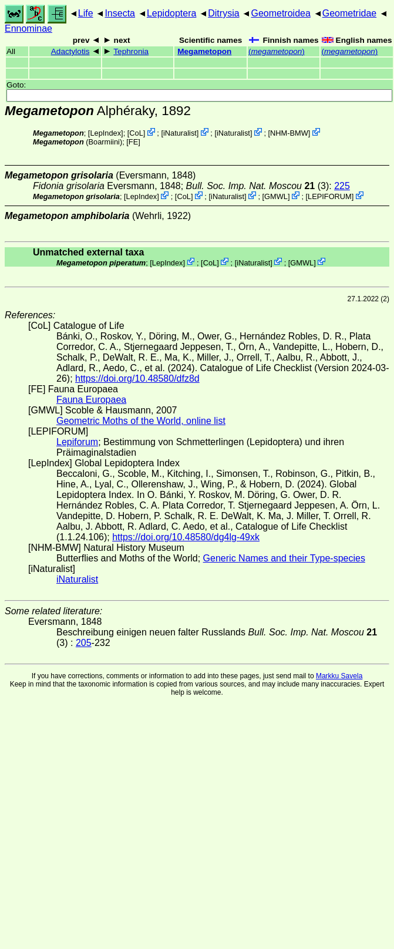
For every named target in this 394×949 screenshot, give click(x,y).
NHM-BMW (289, 133)
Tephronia (131, 51)
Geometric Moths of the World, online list (140, 421)
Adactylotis (70, 51)
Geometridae (349, 13)
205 (84, 643)
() (276, 51)
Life (85, 13)
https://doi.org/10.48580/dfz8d (137, 378)
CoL (136, 133)
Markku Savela (339, 676)
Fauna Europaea (91, 400)
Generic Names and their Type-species (284, 558)
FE (133, 141)
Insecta (120, 13)
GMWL (276, 196)
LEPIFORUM (330, 196)
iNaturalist (180, 133)
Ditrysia (223, 13)
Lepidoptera (172, 13)
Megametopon (204, 51)
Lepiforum (77, 442)
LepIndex (105, 133)
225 (342, 186)
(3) (257, 186)
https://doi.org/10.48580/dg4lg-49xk (186, 537)
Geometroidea (280, 13)
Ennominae (28, 28)
